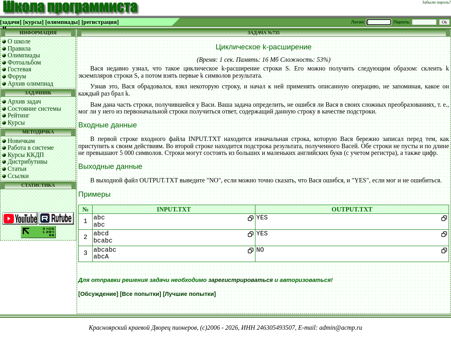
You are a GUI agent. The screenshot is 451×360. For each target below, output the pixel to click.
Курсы (16, 122)
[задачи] (11, 22)
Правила (19, 48)
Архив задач (24, 101)
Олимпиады (24, 55)
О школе (19, 41)
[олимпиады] (62, 22)
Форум (17, 76)
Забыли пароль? (436, 2)
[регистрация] (100, 22)
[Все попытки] (140, 294)
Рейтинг (19, 115)
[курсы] (33, 22)
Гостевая (19, 69)
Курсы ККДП (26, 154)
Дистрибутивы (27, 161)
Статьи (17, 168)
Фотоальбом (24, 62)
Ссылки (18, 175)
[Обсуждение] (98, 294)
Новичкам (21, 140)
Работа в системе (31, 147)
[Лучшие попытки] (189, 294)
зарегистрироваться (240, 280)
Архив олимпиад (30, 83)
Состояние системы (34, 108)
